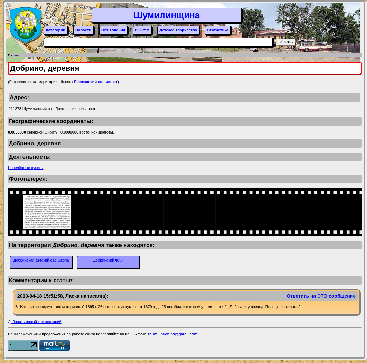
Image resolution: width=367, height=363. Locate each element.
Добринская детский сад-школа (41, 260)
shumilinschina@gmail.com (172, 334)
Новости (83, 30)
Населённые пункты (26, 168)
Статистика (217, 30)
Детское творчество (178, 30)
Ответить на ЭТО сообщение (321, 296)
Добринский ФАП (108, 260)
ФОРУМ (142, 30)
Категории (55, 30)
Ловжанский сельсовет (95, 82)
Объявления (113, 30)
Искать (286, 42)
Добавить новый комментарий (35, 322)
